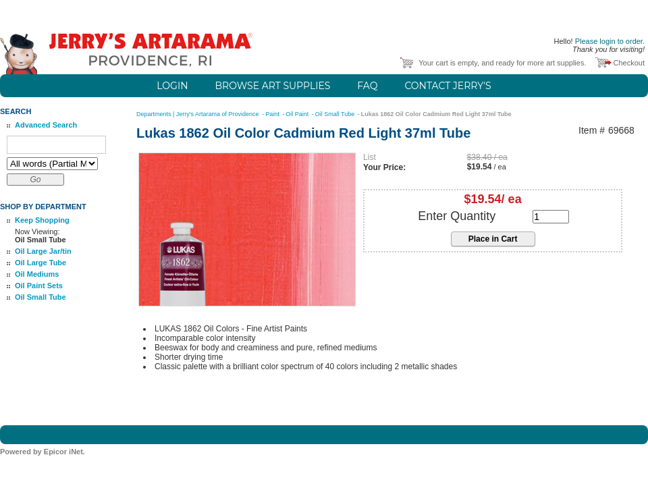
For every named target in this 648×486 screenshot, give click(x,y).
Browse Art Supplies (273, 86)
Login (172, 86)
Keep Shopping (42, 220)
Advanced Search (46, 125)
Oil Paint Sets (39, 285)
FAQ (367, 86)
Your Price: (384, 167)
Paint (273, 114)
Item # (591, 131)
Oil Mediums (37, 274)
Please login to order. (610, 41)
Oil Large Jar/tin (43, 251)
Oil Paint (298, 114)
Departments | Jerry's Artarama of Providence (198, 114)
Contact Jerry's (447, 86)
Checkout (629, 63)
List (369, 157)
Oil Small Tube (40, 297)
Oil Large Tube (40, 263)
